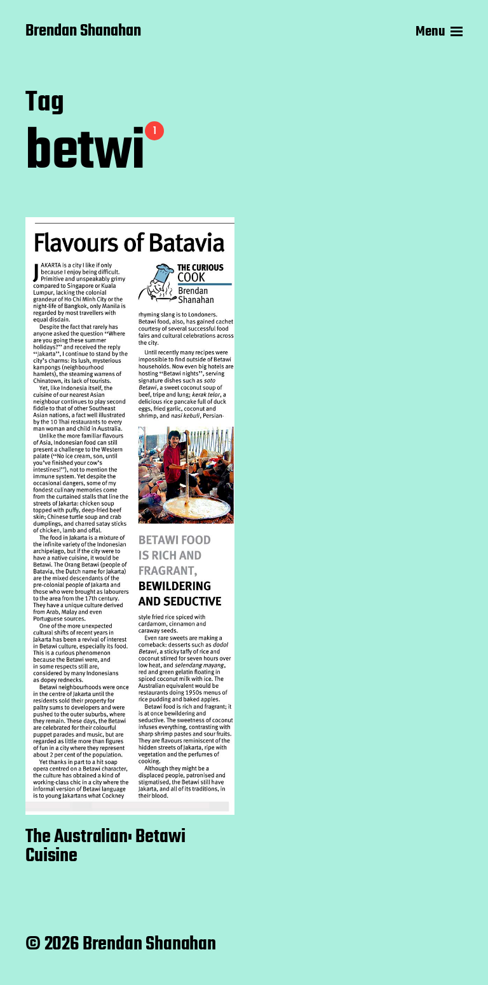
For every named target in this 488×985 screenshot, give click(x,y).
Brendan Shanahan (83, 31)
